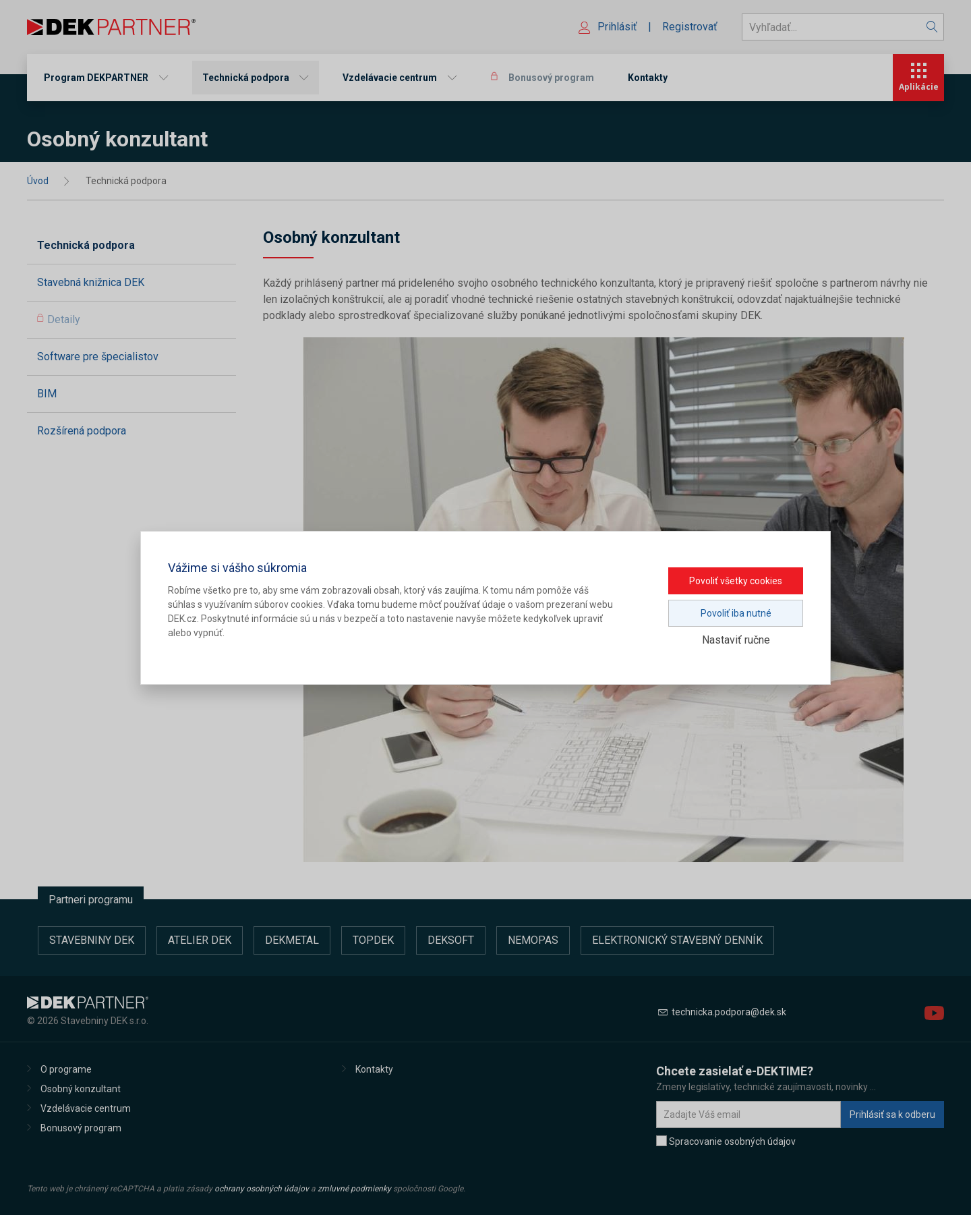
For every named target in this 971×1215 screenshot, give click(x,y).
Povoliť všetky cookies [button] (735, 580)
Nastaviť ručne (736, 639)
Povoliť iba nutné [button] (736, 613)
